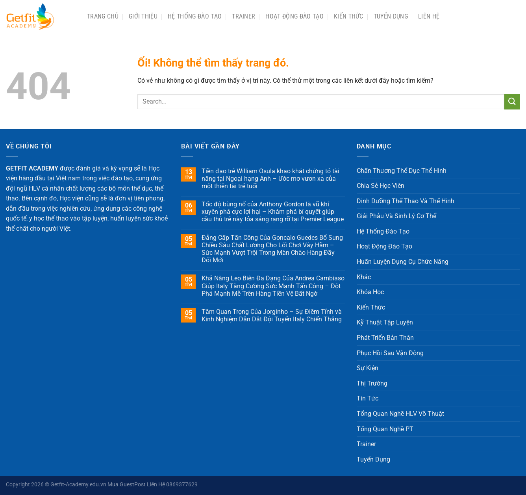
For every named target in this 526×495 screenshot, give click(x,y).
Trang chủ (103, 16)
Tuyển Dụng (391, 16)
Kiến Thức (348, 16)
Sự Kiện (367, 368)
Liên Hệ (428, 16)
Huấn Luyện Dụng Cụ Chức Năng (402, 261)
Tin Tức (367, 398)
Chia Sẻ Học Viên (380, 185)
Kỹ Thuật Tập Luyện (385, 322)
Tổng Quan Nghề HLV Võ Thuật (400, 413)
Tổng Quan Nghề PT (385, 429)
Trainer (243, 16)
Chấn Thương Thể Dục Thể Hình (401, 170)
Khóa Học (370, 292)
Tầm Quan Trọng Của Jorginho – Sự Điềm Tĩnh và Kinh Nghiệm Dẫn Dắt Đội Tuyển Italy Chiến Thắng (272, 315)
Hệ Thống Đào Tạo (195, 16)
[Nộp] (512, 101)
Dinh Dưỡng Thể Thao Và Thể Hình (405, 201)
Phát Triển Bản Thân (385, 337)
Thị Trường (372, 383)
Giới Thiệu (143, 16)
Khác (364, 277)
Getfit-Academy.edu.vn (78, 484)
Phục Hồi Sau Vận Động (390, 353)
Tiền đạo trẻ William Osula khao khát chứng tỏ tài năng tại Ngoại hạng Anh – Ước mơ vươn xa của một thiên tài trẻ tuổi (270, 178)
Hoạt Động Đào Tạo (294, 16)
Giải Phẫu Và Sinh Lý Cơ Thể (396, 216)
